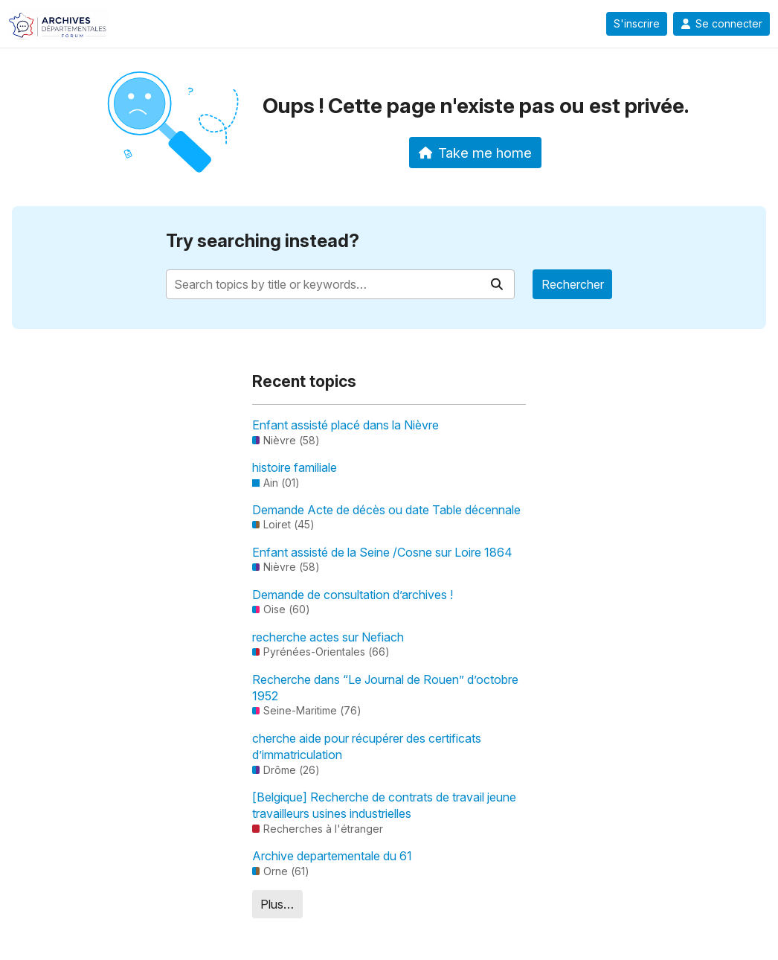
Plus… (277, 904)
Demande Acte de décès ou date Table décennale (386, 509)
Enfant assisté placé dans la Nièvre (345, 424)
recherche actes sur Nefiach (328, 637)
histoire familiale (294, 467)
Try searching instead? (262, 241)
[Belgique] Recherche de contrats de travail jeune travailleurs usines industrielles (384, 805)
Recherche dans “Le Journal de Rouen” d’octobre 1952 (385, 687)
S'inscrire (637, 24)
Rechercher (572, 284)
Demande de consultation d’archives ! (352, 594)
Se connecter (721, 24)
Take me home (476, 152)
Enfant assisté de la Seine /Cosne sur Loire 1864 (382, 552)
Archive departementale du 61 (332, 855)
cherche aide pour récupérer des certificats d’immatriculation (366, 746)
